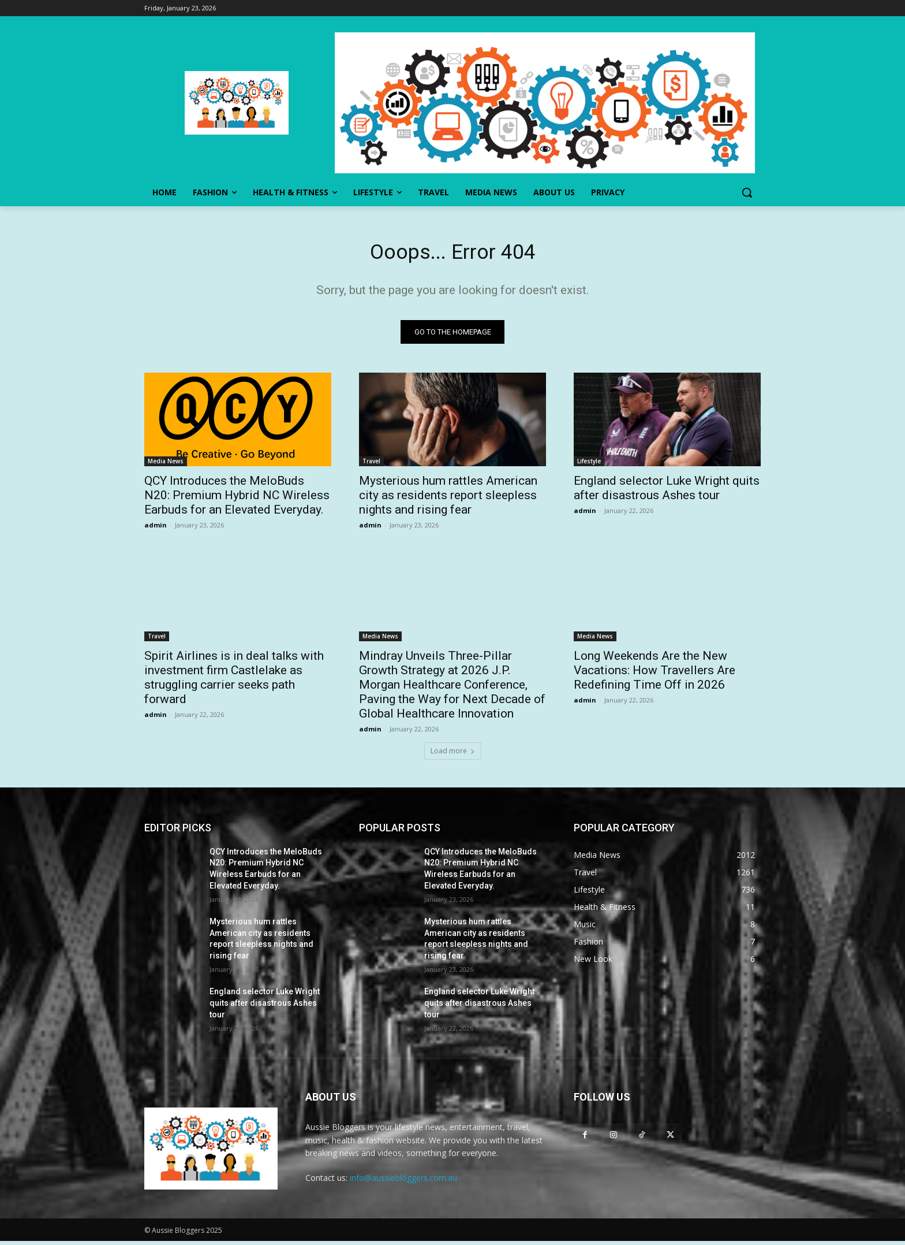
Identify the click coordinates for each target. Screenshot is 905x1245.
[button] (747, 192)
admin (155, 528)
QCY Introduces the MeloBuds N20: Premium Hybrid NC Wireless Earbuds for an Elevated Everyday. (237, 498)
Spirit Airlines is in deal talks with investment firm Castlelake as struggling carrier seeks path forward (234, 680)
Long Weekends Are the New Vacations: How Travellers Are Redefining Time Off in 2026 (654, 673)
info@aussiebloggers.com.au (403, 1181)
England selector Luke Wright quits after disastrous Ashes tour (667, 491)
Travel (371, 464)
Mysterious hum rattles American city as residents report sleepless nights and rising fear (448, 498)
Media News (166, 464)
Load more (453, 754)
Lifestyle (589, 464)
